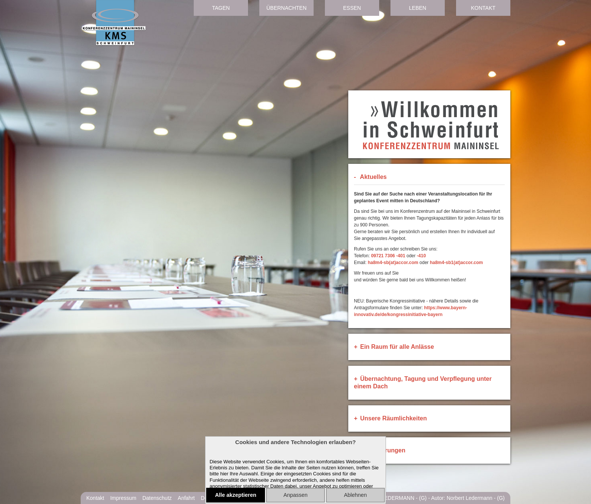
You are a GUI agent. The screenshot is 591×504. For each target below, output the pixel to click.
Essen (352, 8)
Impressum (123, 498)
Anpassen (295, 495)
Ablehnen (355, 495)
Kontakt (483, 8)
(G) (423, 498)
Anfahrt (186, 498)
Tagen (221, 8)
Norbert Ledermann (469, 498)
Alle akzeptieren (235, 495)
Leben (417, 8)
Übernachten (286, 8)
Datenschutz (157, 498)
